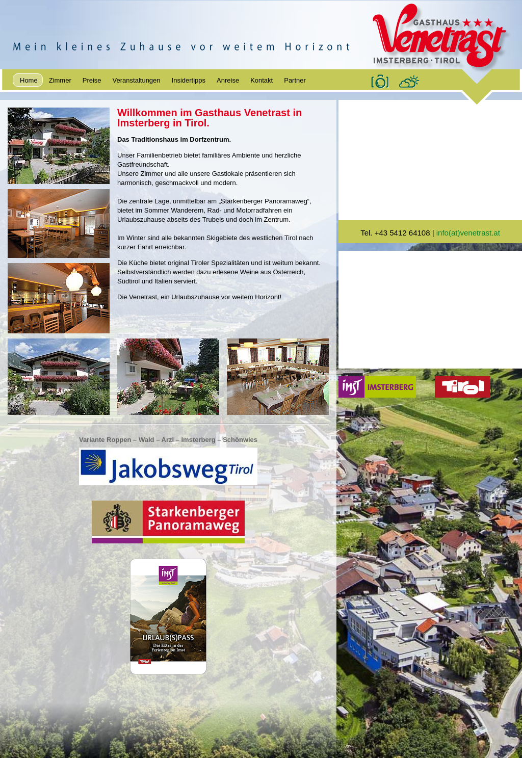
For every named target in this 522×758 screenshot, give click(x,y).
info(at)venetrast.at (468, 232)
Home (29, 80)
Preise (92, 80)
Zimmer (60, 80)
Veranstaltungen (137, 80)
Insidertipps (188, 80)
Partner (295, 80)
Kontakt (261, 80)
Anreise (228, 80)
